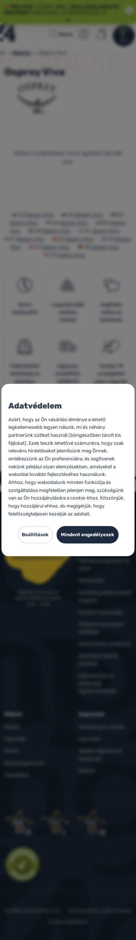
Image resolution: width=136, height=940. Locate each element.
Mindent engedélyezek (87, 534)
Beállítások (35, 534)
